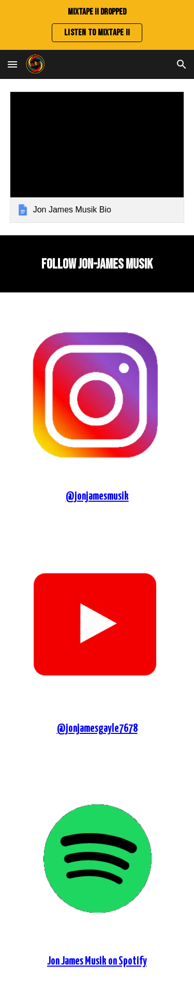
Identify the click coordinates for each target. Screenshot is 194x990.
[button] (12, 64)
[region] (97, 25)
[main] (97, 264)
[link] (97, 157)
